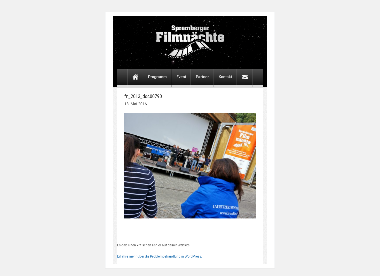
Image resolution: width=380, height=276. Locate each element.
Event (181, 77)
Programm (157, 77)
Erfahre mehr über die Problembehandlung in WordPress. (159, 256)
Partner (202, 77)
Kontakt (225, 77)
